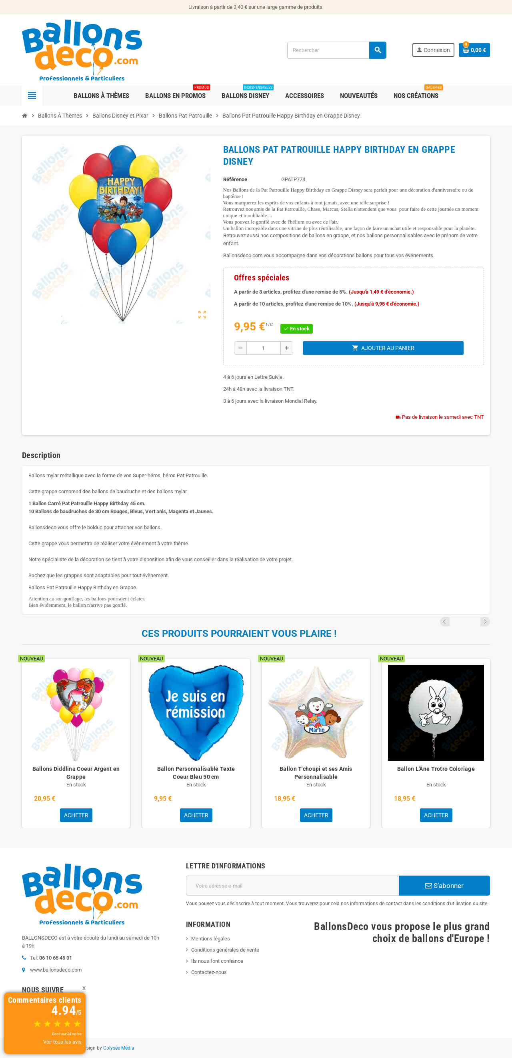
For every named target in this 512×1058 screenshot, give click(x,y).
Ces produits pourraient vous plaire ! (239, 633)
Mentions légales (210, 939)
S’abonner (444, 886)
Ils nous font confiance (217, 961)
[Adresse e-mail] (292, 886)
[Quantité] (263, 348)
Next (485, 621)
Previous (474, 621)
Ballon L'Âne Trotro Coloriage (436, 769)
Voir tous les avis (62, 1042)
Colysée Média (118, 1048)
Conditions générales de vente (225, 950)
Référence (235, 179)
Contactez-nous (209, 972)
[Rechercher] (336, 50)
